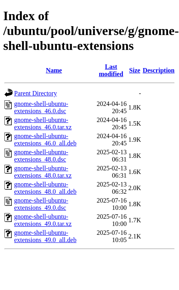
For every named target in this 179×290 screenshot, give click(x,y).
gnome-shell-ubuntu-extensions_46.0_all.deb (45, 140)
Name (54, 70)
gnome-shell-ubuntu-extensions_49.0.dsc (41, 204)
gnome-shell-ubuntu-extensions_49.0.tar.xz (43, 220)
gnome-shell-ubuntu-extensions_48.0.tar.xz (43, 172)
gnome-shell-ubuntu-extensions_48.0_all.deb (45, 188)
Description (159, 70)
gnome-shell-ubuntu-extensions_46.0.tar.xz (43, 123)
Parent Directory (35, 93)
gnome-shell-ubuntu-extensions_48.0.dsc (41, 156)
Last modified (111, 70)
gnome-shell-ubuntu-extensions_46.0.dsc (41, 107)
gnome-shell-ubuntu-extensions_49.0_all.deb (45, 236)
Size (134, 70)
